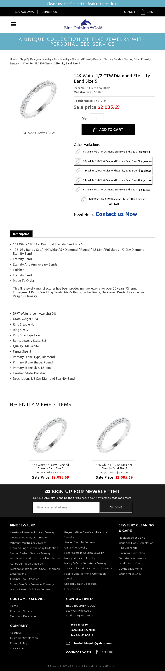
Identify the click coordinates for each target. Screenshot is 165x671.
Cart (151, 12)
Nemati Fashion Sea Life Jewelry (30, 553)
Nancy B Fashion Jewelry (79, 558)
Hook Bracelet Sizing (132, 537)
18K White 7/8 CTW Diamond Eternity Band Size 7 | (113, 161)
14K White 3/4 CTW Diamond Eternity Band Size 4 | (113, 180)
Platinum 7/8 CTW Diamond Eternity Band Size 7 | (112, 152)
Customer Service (21, 611)
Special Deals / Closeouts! (80, 583)
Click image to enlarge (41, 132)
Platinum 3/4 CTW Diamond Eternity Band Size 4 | (112, 190)
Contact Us (49, 12)
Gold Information (129, 563)
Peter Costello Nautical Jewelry (84, 552)
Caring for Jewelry (130, 573)
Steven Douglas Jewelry (79, 542)
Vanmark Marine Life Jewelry (28, 542)
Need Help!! (84, 215)
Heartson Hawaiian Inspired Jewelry (32, 532)
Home (14, 605)
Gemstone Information (133, 558)
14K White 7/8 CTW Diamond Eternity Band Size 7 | (113, 171)
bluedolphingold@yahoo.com (92, 643)
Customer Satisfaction (24, 637)
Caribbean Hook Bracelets (26, 563)
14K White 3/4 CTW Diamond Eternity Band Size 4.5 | (114, 200)
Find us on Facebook (23, 616)
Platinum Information (132, 552)
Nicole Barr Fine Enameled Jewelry (32, 584)
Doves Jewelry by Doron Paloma (30, 537)
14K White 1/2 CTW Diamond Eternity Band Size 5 (50, 466)
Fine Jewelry (72, 588)
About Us (15, 632)
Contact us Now (116, 214)
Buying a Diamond (130, 568)
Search (129, 11)
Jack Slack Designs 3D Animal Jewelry (88, 568)
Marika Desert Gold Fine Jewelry (30, 589)
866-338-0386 (24, 12)
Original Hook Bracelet (24, 578)
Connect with (78, 652)
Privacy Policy (18, 643)
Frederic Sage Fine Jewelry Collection (34, 547)
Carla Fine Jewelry (75, 547)
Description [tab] (21, 234)
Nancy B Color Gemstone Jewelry (85, 563)
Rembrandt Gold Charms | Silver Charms (35, 558)
